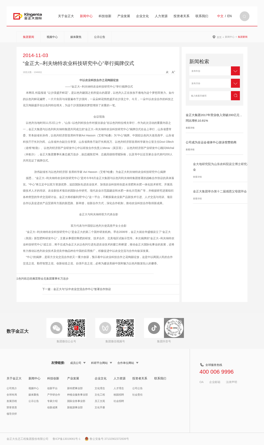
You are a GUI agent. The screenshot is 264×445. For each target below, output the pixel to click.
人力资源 (161, 16)
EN (229, 16)
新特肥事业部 (75, 388)
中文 (220, 16)
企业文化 (142, 16)
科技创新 (105, 16)
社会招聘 (119, 401)
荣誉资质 (12, 407)
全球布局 (12, 394)
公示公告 (99, 36)
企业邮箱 (214, 382)
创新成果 (52, 407)
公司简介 (12, 388)
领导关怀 (12, 413)
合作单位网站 (127, 362)
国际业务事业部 (76, 401)
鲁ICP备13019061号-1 (66, 438)
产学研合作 (53, 394)
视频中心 (52, 36)
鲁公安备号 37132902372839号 (107, 439)
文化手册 (100, 407)
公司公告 (137, 388)
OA (201, 382)
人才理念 (119, 388)
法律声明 (231, 382)
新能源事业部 (75, 407)
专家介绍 (52, 401)
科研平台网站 (101, 362)
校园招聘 (119, 394)
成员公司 (78, 362)
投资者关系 (181, 16)
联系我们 (201, 16)
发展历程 (12, 401)
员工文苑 (100, 401)
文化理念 (100, 388)
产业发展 (123, 16)
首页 (219, 37)
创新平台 (52, 388)
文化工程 (100, 394)
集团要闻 (28, 36)
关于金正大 (66, 16)
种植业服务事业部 (77, 394)
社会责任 (137, 394)
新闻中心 (86, 16)
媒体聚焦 (75, 36)
